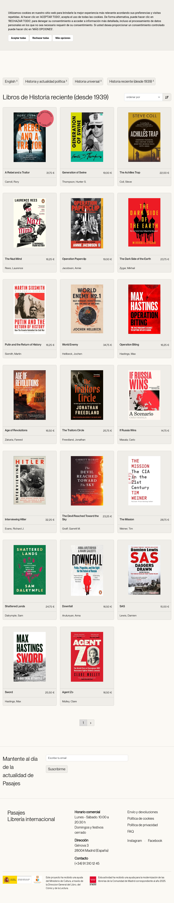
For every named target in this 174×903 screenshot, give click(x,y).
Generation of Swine (74, 172)
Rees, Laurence (14, 268)
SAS (122, 606)
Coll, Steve (126, 181)
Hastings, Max (128, 353)
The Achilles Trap (130, 172)
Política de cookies (140, 818)
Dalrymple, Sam (14, 615)
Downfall (67, 606)
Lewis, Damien (128, 615)
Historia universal (88, 81)
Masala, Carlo (127, 439)
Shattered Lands (15, 606)
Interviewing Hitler (15, 519)
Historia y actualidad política (46, 81)
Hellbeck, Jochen (72, 353)
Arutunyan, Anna (71, 615)
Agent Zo (67, 692)
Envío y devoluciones (142, 812)
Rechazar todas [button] (40, 38)
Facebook (155, 841)
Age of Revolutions (16, 430)
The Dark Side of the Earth (135, 259)
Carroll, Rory (12, 181)
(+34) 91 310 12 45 (87, 863)
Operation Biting (129, 344)
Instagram (134, 841)
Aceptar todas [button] (18, 38)
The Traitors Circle (73, 430)
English (11, 81)
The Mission (127, 519)
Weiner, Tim (126, 528)
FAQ (130, 831)
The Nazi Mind (13, 259)
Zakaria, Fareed (14, 439)
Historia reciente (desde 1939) (132, 81)
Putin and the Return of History (23, 344)
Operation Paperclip (74, 259)
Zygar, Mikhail (127, 268)
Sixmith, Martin (13, 353)
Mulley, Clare (69, 701)
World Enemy (70, 344)
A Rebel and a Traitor (17, 172)
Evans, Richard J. (14, 528)
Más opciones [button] (62, 38)
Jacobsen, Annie (71, 268)
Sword (9, 692)
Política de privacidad (142, 825)
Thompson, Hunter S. (74, 181)
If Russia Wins (128, 430)
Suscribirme (56, 769)
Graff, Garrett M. (71, 528)
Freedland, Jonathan (73, 439)
